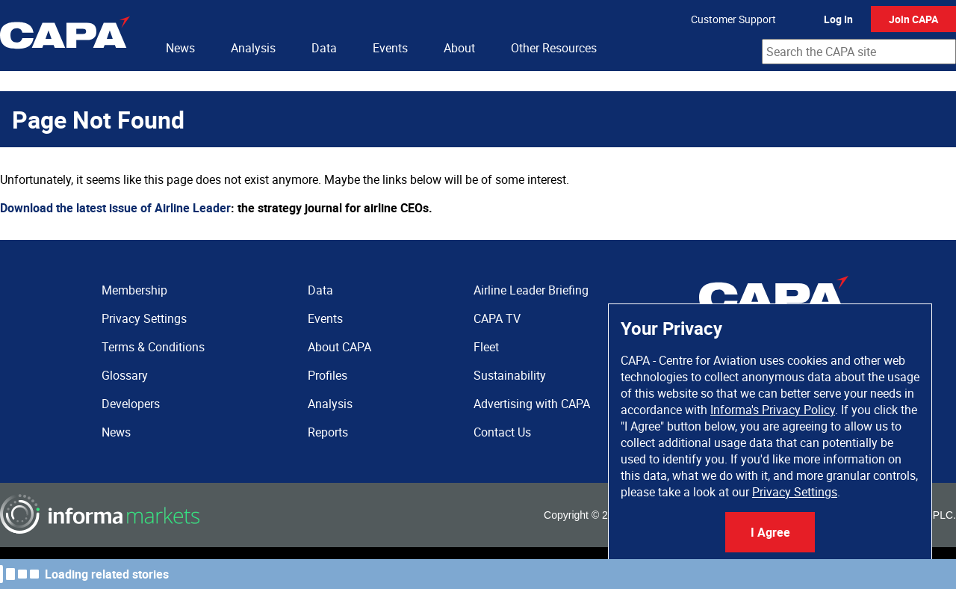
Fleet (486, 347)
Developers (131, 403)
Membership (134, 290)
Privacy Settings (794, 492)
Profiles (327, 375)
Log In (838, 19)
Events (390, 48)
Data (324, 48)
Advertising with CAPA (532, 403)
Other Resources (554, 48)
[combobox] (859, 51)
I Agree (770, 532)
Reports (328, 432)
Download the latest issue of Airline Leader (115, 208)
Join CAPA (913, 19)
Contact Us (502, 432)
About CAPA (339, 347)
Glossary (125, 375)
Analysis (253, 48)
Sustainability (510, 375)
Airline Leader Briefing (531, 290)
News (180, 48)
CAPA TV (497, 318)
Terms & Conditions (153, 347)
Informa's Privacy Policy (772, 409)
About (459, 48)
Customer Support (733, 19)
